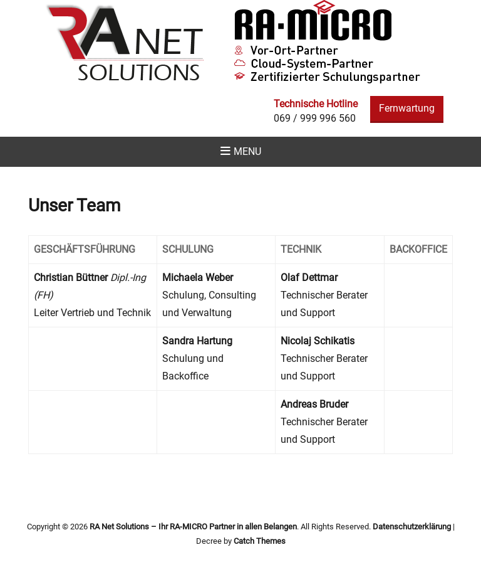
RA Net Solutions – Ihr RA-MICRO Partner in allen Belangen (193, 526)
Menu (247, 151)
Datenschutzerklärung (412, 526)
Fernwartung (407, 108)
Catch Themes (260, 541)
